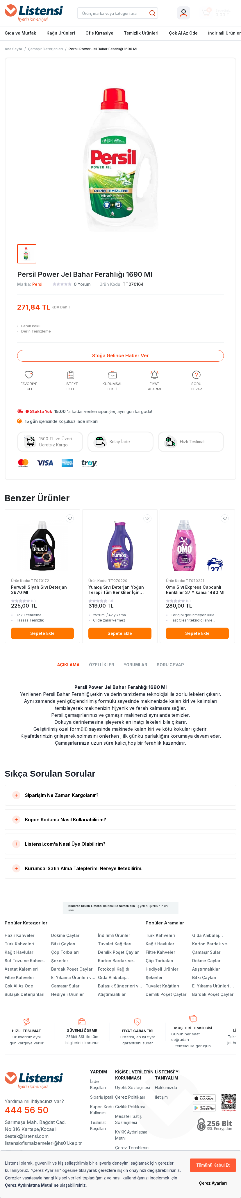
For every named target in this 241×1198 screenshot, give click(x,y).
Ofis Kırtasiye (99, 32)
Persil (38, 284)
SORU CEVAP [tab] (170, 664)
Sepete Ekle (42, 633)
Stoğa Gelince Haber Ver (120, 355)
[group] (28, 381)
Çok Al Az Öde (183, 32)
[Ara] (152, 13)
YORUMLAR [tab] (135, 664)
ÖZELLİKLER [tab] (101, 664)
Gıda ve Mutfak (20, 32)
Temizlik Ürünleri (141, 32)
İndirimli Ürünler (224, 32)
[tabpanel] (120, 715)
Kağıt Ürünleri (61, 32)
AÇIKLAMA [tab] (68, 664)
